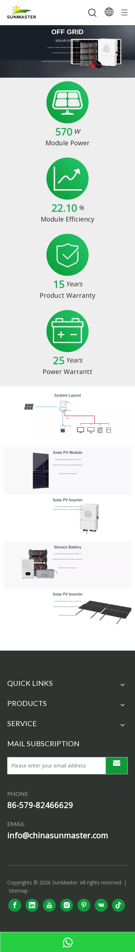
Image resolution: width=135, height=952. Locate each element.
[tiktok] (118, 905)
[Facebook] (14, 905)
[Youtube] (49, 905)
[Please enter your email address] (55, 765)
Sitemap (18, 890)
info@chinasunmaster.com (57, 835)
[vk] (101, 905)
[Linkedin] (32, 905)
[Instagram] (66, 905)
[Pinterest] (83, 905)
